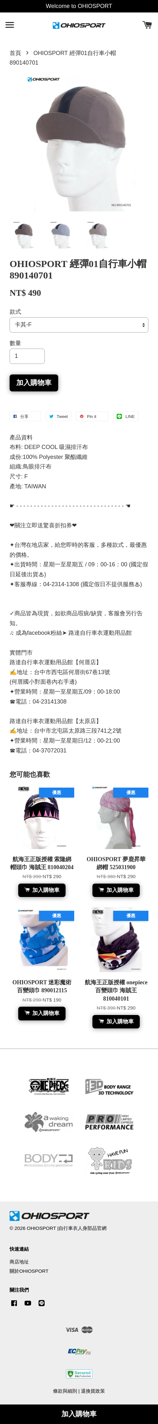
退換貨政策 (93, 1391)
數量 (15, 343)
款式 (15, 312)
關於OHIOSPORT (29, 1271)
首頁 (15, 53)
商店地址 (19, 1261)
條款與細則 (65, 1391)
